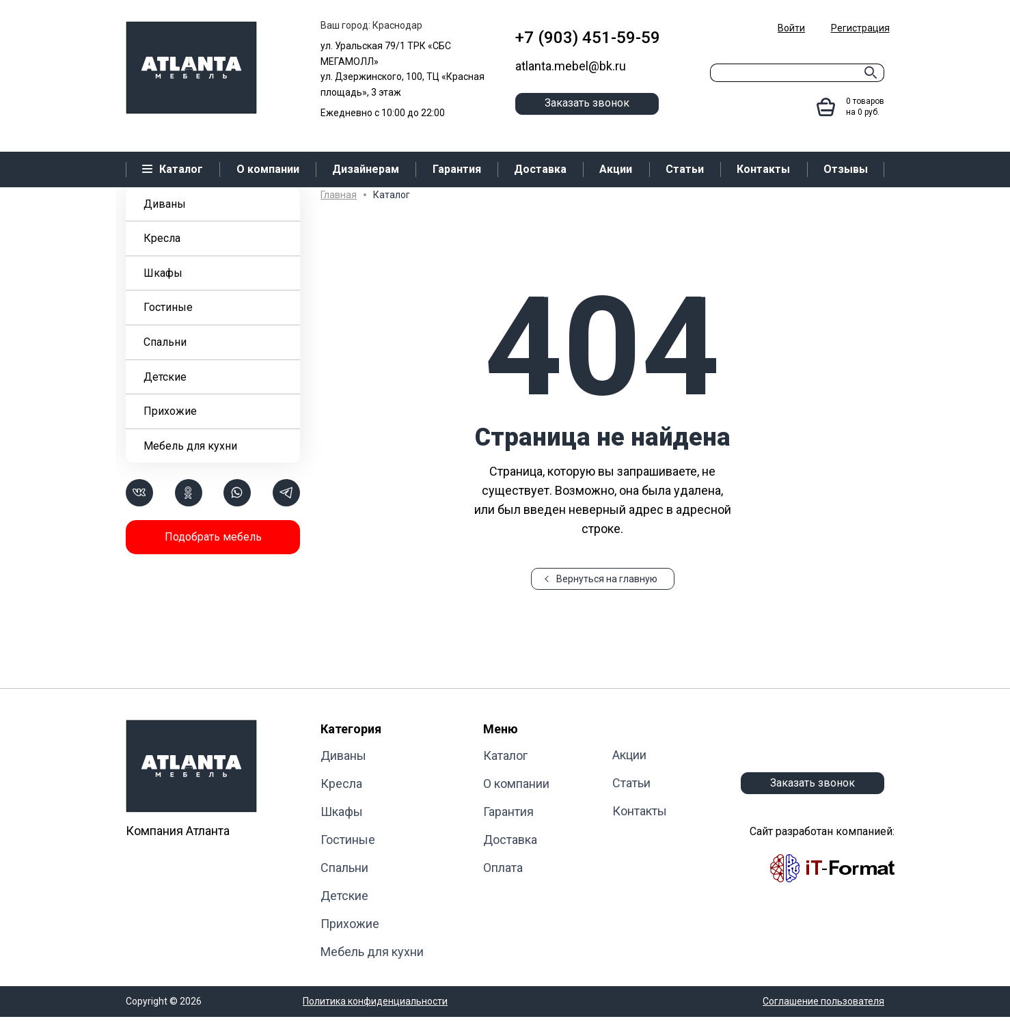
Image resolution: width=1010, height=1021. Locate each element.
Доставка (510, 839)
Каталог (505, 755)
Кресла (162, 238)
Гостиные (168, 307)
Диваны (165, 204)
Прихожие (170, 411)
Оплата (503, 867)
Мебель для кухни (190, 445)
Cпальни (165, 342)
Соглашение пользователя (823, 1001)
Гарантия (508, 811)
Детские (165, 376)
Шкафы (163, 273)
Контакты (639, 811)
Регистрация (860, 28)
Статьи (631, 783)
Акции (629, 755)
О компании (516, 783)
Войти (791, 28)
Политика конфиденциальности (375, 1001)
